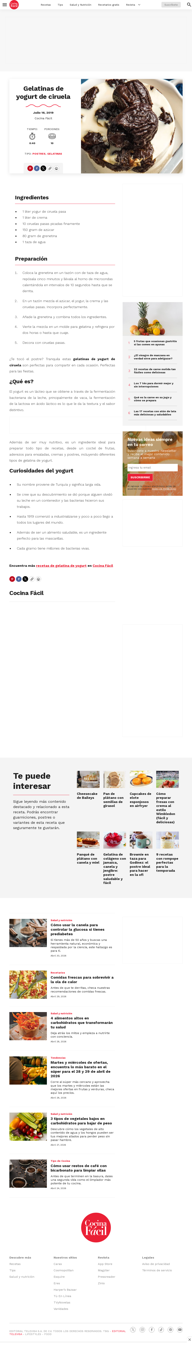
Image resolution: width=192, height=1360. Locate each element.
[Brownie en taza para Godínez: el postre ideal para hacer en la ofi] (141, 840)
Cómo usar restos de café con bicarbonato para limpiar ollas (79, 1168)
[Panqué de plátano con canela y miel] (88, 840)
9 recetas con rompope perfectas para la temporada (167, 862)
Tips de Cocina (60, 1161)
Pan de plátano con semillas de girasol (113, 800)
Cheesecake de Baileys (87, 796)
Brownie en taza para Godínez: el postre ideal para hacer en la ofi (140, 864)
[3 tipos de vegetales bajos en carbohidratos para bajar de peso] (28, 1127)
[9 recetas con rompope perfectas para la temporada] (167, 840)
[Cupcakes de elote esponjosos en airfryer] (141, 779)
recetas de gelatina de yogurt (61, 566)
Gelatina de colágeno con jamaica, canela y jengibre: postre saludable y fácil (114, 868)
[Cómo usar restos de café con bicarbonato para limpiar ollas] (28, 1174)
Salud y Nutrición (80, 4)
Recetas (46, 4)
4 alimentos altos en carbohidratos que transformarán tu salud (82, 1022)
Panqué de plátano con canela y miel (88, 858)
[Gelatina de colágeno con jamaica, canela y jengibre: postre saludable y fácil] (114, 840)
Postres (39, 153)
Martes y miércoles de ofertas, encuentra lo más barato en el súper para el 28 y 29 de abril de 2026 (80, 1069)
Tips (60, 4)
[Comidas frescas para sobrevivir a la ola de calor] (28, 985)
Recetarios (58, 972)
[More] (139, 4)
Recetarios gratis (108, 4)
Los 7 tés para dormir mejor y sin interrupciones (153, 385)
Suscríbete (171, 4)
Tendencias (58, 1057)
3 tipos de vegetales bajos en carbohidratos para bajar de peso (81, 1120)
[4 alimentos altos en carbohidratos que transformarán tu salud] (28, 1026)
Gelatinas (54, 153)
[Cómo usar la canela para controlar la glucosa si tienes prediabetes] (28, 933)
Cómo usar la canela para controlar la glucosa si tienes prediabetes (77, 929)
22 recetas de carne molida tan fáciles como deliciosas (155, 371)
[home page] (14, 4)
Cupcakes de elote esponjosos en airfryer (140, 800)
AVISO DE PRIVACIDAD (164, 489)
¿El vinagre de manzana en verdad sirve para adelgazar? (153, 357)
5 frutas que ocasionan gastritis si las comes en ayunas (155, 343)
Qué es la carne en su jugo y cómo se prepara (153, 399)
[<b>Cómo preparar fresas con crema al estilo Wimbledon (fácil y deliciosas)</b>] (167, 779)
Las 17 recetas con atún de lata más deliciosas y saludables (155, 413)
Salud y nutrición (61, 920)
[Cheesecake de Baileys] (88, 779)
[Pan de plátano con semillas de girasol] (114, 779)
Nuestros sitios (65, 1257)
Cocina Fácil (43, 118)
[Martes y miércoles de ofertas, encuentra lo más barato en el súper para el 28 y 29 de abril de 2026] (28, 1070)
